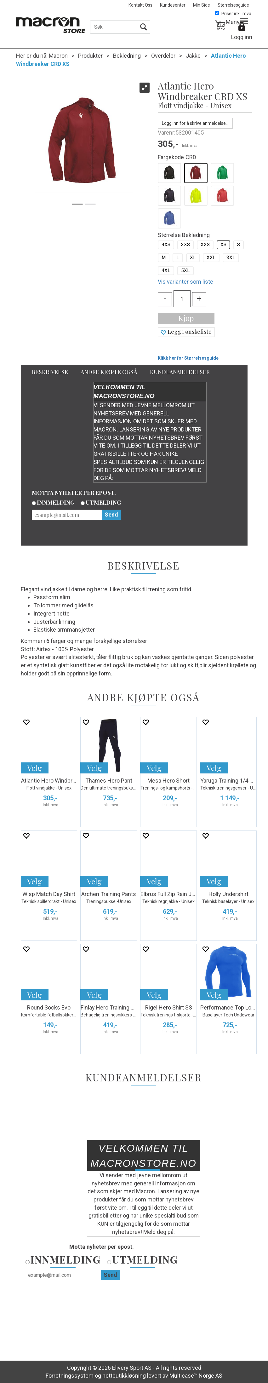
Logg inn (241, 37)
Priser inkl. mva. (233, 13)
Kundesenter (172, 5)
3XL (230, 257)
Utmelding (103, 502)
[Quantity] (182, 298)
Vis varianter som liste (185, 281)
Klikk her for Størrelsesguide (188, 358)
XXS (205, 244)
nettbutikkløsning (124, 1375)
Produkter (90, 55)
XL (193, 257)
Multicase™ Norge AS (195, 1375)
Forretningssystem (70, 1375)
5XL (185, 270)
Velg (34, 768)
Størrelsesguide (233, 5)
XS (223, 244)
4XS (166, 244)
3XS (185, 244)
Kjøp (186, 318)
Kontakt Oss (140, 5)
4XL (166, 270)
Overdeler (163, 55)
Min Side (201, 5)
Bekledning (127, 55)
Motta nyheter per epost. (74, 492)
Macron (58, 55)
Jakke (193, 55)
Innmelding (55, 502)
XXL (211, 257)
